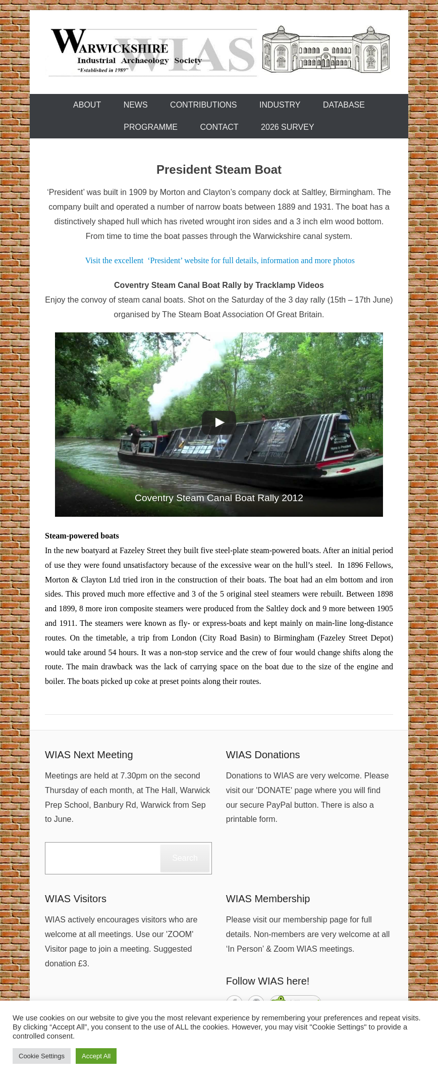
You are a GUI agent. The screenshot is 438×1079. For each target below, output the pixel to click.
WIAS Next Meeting (89, 754)
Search (185, 858)
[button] (219, 424)
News (136, 105)
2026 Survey (287, 127)
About (87, 105)
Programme (151, 127)
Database (344, 105)
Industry (280, 105)
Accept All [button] (96, 1056)
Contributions (203, 105)
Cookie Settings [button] (42, 1056)
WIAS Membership (268, 898)
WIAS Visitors (75, 898)
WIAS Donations (263, 754)
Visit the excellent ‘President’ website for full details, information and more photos (220, 260)
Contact (219, 127)
